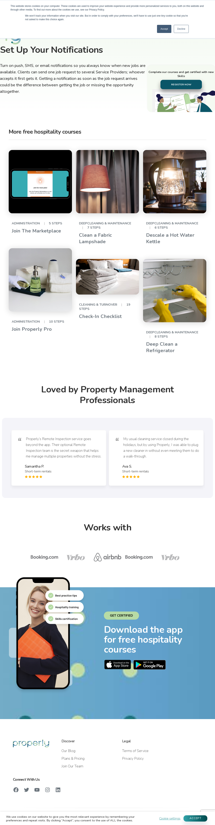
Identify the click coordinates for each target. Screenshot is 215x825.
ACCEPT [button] (195, 818)
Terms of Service (135, 750)
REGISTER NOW (181, 84)
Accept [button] (164, 28)
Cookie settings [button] (169, 818)
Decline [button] (181, 28)
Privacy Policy (133, 758)
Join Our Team (72, 766)
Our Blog (68, 750)
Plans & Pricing (72, 758)
